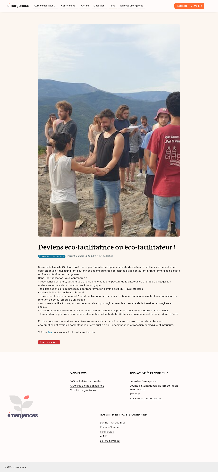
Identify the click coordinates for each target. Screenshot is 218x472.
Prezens (135, 393)
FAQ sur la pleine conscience (87, 385)
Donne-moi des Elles (112, 422)
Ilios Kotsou (107, 431)
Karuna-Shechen (110, 427)
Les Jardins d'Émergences (146, 398)
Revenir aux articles (49, 342)
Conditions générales (83, 390)
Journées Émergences (131, 5)
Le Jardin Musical (110, 440)
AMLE (103, 436)
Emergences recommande (51, 256)
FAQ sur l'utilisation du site (85, 381)
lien (50, 332)
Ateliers (85, 5)
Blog (112, 5)
